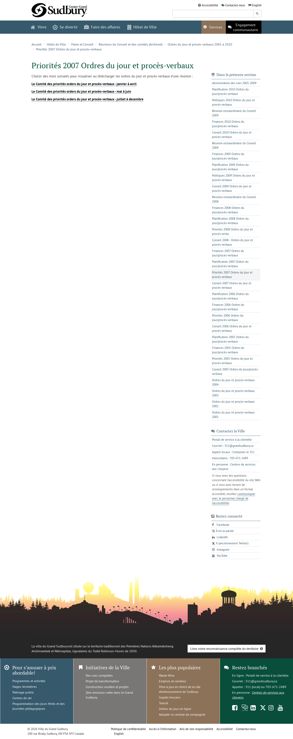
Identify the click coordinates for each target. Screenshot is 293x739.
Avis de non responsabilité (196, 729)
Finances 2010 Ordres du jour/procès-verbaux (228, 124)
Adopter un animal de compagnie (182, 714)
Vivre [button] (38, 27)
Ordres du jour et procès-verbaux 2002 (233, 404)
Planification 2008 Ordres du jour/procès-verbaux (230, 221)
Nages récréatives (24, 687)
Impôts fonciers (169, 697)
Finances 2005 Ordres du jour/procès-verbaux (228, 350)
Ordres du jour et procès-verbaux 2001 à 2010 (200, 44)
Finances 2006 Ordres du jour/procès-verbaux (228, 307)
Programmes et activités (28, 681)
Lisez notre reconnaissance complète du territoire (224, 649)
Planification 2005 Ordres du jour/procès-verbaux (230, 339)
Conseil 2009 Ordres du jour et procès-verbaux (231, 188)
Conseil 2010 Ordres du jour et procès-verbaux (231, 134)
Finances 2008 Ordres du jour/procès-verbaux (228, 210)
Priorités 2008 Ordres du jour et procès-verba (232, 231)
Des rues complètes (99, 675)
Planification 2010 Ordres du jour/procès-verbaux (230, 91)
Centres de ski (22, 698)
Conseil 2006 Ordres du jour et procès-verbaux (231, 328)
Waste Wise (166, 675)
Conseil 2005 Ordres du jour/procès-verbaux (235, 371)
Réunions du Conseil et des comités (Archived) (130, 44)
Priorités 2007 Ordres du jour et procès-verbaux (69, 49)
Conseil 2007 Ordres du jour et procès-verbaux (231, 285)
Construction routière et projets (107, 687)
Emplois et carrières (172, 681)
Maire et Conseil (82, 44)
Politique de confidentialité (128, 729)
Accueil (37, 44)
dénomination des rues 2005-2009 (234, 83)
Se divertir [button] (65, 27)
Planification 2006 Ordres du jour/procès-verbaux (230, 296)
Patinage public (23, 692)
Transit (163, 703)
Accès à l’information (162, 729)
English (256, 5)
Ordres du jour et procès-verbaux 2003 (233, 393)
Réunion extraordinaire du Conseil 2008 (234, 199)
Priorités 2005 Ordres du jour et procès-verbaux (232, 361)
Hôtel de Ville (56, 44)
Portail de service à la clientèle (267, 675)
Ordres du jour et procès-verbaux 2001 (233, 414)
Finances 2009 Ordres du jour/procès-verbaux (228, 156)
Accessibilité (210, 5)
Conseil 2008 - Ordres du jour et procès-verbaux (232, 242)
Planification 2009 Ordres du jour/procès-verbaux (230, 167)
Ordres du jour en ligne (175, 709)
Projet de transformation (102, 681)
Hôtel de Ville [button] (142, 27)
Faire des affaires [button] (102, 27)
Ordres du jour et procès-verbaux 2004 (233, 382)
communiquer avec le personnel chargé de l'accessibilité (233, 498)
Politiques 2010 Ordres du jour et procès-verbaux (233, 102)
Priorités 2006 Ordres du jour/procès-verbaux (227, 318)
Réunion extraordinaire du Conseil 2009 (234, 113)
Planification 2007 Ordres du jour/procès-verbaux (230, 264)
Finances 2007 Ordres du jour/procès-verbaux (228, 253)
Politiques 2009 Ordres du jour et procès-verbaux (233, 178)
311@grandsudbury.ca (261, 681)
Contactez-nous (235, 5)
